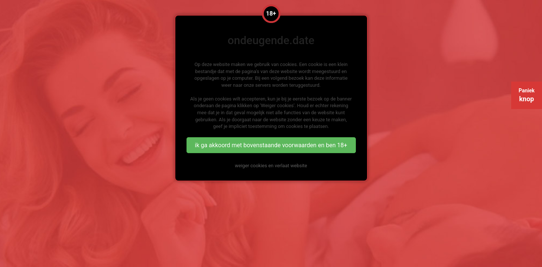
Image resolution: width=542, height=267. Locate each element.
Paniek (527, 95)
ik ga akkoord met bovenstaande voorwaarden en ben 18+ (271, 145)
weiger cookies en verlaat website (271, 165)
